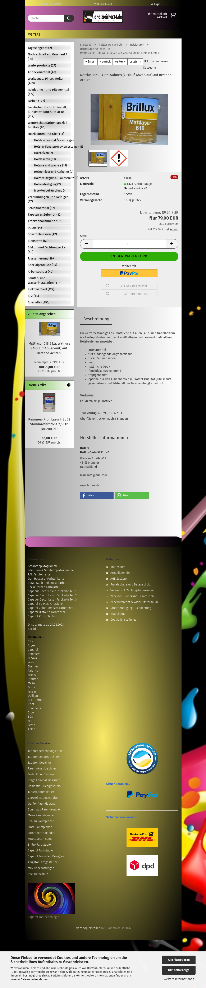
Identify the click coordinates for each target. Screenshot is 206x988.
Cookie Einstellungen (124, 619)
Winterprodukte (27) (42, 65)
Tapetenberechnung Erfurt (45, 751)
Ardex (31, 645)
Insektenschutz (38, 874)
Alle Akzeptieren (179, 960)
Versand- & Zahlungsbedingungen (132, 590)
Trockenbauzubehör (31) (45, 221)
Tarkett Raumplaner (41, 792)
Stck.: (83, 236)
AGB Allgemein (120, 573)
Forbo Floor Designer (41, 774)
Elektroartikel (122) (41, 289)
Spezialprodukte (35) (42, 265)
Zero (31, 662)
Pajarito (33, 670)
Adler (31, 729)
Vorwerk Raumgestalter (43, 798)
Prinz (31, 704)
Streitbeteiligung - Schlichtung (130, 608)
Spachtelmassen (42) (42, 234)
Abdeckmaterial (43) (42, 72)
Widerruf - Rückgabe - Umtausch (132, 596)
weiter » (120, 61)
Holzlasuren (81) (45, 159)
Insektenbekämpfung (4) (50, 190)
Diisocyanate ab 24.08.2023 (46, 624)
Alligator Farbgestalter (42, 862)
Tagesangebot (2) (40, 48)
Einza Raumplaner (40, 827)
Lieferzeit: (86, 184)
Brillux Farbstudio (39, 844)
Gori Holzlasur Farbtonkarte (46, 578)
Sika (30, 641)
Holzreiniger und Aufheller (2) (52, 172)
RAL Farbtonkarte (39, 574)
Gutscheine (117, 614)
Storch (32, 712)
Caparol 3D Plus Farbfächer (46, 604)
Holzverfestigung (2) (47, 184)
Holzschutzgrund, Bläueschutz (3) (52, 178)
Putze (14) (35, 228)
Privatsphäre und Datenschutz (130, 584)
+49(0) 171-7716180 (50, 4)
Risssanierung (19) (41, 258)
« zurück (105, 61)
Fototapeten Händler (41, 833)
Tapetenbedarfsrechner (43, 757)
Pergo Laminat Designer (44, 780)
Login (155, 4)
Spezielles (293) (38, 302)
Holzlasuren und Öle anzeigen (52, 140)
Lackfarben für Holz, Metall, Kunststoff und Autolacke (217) (47, 111)
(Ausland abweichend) (135, 188)
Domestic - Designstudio (44, 786)
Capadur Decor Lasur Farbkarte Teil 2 (52, 595)
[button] (86, 244)
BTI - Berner (36, 700)
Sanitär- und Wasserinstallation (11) (44, 280)
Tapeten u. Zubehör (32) (44, 214)
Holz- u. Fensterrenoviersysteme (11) (52, 146)
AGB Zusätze (118, 578)
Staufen (33, 679)
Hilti (30, 721)
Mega (31, 683)
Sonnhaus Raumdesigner (44, 809)
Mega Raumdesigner (41, 815)
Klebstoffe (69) (38, 241)
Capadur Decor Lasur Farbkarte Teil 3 (52, 599)
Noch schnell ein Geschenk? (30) (47, 56)
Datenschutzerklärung (34, 979)
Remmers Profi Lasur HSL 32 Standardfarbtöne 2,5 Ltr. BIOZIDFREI (49, 424)
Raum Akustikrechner (42, 768)
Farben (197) (36, 101)
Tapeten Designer (39, 762)
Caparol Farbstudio (40, 850)
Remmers (34, 654)
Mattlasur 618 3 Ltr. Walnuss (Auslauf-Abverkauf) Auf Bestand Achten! (49, 348)
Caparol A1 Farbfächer (42, 616)
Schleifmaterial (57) (41, 208)
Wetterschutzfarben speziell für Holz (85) (47, 125)
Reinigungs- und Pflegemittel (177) (48, 92)
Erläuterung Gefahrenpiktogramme (51, 570)
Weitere (34, 34)
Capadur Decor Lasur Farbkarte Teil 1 (52, 591)
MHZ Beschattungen (41, 868)
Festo (31, 725)
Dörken (32, 687)
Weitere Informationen (179, 979)
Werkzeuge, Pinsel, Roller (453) (46, 81)
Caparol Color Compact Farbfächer (50, 608)
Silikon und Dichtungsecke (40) (46, 249)
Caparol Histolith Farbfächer (46, 612)
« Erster (90, 61)
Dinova (32, 658)
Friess (32, 675)
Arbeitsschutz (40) (40, 272)
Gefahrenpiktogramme (43, 566)
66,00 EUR (49, 438)
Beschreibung (96, 318)
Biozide (32, 629)
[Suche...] (69, 18)
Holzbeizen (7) (43, 153)
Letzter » (135, 61)
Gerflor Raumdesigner (42, 803)
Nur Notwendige (178, 970)
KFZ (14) (33, 296)
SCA (30, 716)
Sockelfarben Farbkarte (43, 587)
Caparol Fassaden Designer (46, 856)
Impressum (117, 567)
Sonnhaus (34, 708)
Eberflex (33, 666)
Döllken (33, 696)
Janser (32, 691)
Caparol (33, 650)
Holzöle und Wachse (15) (50, 165)
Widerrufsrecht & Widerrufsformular (134, 602)
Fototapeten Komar (41, 839)
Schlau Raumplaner (41, 821)
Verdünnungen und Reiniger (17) (48, 199)
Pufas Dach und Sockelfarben (47, 583)
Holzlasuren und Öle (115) (46, 134)
